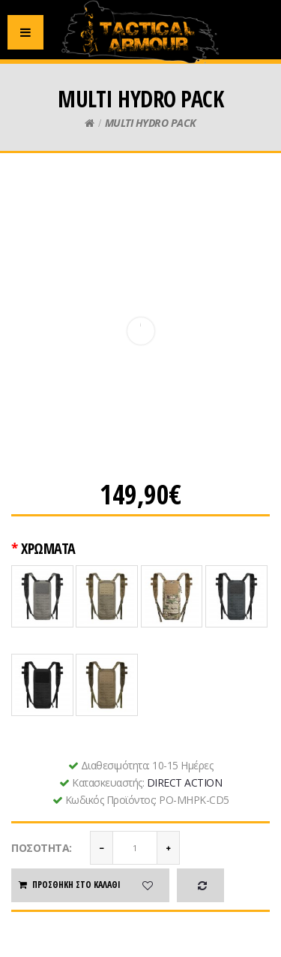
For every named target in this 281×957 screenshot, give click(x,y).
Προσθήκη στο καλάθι (69, 884)
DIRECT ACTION (185, 782)
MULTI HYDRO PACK (150, 123)
